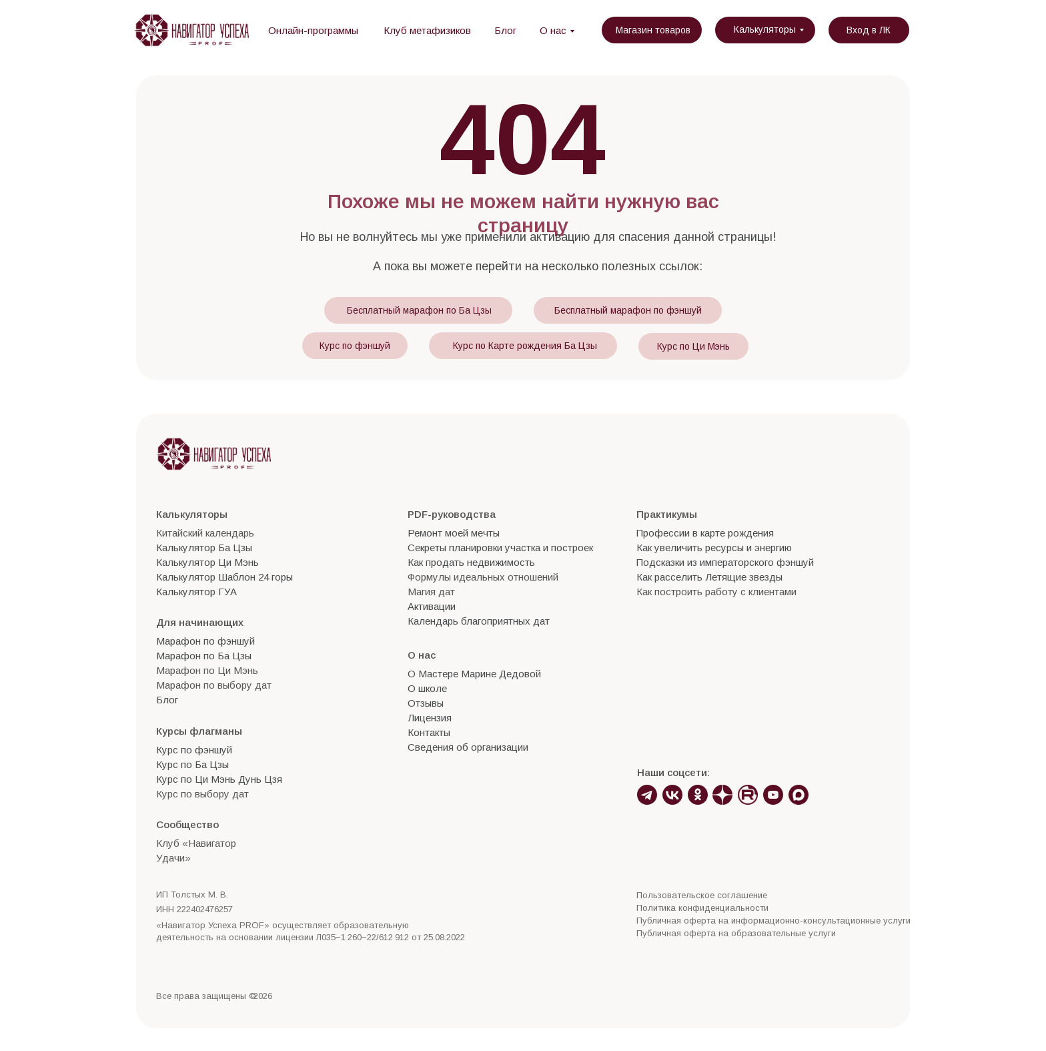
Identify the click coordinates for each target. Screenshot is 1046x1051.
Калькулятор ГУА (196, 591)
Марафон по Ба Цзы (203, 655)
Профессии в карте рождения (705, 533)
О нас (553, 30)
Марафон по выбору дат (214, 685)
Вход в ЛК (869, 30)
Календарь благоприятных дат (479, 621)
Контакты (429, 732)
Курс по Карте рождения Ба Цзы (525, 345)
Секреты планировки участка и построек (500, 547)
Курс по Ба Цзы (192, 764)
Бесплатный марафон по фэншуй (628, 310)
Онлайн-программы (313, 30)
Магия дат (431, 591)
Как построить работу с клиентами (716, 591)
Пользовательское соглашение (701, 895)
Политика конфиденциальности (702, 908)
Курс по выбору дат (202, 793)
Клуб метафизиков (427, 30)
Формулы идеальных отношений (483, 577)
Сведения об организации (468, 747)
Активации (432, 606)
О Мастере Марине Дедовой (474, 673)
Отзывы (426, 703)
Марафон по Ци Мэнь (207, 670)
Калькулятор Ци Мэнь (207, 562)
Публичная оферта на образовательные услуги (736, 933)
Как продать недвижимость (471, 562)
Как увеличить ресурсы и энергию (714, 547)
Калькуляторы (765, 29)
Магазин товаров (653, 30)
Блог (505, 30)
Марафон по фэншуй (205, 641)
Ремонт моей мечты (454, 533)
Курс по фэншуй (355, 345)
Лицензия (430, 717)
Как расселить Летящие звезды (709, 577)
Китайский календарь (205, 533)
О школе (427, 688)
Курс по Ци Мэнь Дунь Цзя (219, 779)
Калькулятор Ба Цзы (204, 547)
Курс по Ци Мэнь (693, 346)
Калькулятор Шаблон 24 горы (224, 577)
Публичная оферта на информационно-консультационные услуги (773, 921)
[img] (191, 30)
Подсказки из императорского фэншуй (725, 562)
